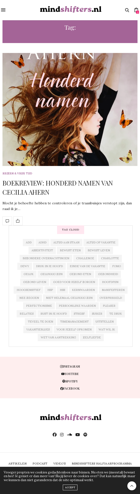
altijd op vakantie (100, 242)
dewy (24, 266)
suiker (97, 313)
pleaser (109, 305)
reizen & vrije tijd (17, 173)
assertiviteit (42, 250)
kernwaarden (83, 290)
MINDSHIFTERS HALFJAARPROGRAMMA (102, 463)
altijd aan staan (66, 242)
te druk (115, 313)
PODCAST (40, 463)
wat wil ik (107, 329)
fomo (116, 266)
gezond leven (34, 282)
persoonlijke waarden (77, 305)
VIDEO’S (59, 463)
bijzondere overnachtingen (46, 258)
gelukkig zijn (51, 274)
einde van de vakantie (87, 266)
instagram (70, 366)
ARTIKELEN (17, 463)
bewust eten (70, 250)
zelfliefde (92, 337)
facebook (70, 388)
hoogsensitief (28, 290)
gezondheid (108, 274)
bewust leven (99, 250)
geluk (29, 274)
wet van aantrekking (58, 337)
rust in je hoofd (53, 313)
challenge (85, 258)
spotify (70, 381)
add (29, 242)
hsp (50, 290)
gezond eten (80, 274)
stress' (79, 313)
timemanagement (74, 321)
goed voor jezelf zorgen (74, 282)
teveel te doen (40, 321)
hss (62, 290)
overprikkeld (111, 298)
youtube (70, 374)
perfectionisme (39, 305)
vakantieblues (38, 329)
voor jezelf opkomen (74, 329)
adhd (42, 242)
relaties (27, 313)
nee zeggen (29, 298)
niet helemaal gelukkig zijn (69, 298)
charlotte (110, 258)
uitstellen (105, 321)
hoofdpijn (110, 282)
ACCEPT (70, 487)
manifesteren (113, 290)
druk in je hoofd (49, 266)
